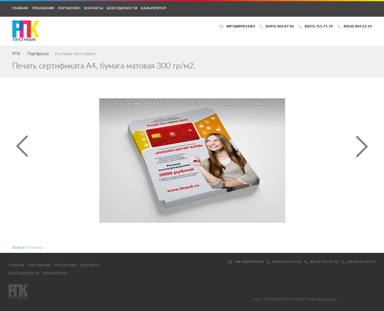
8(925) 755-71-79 (319, 26)
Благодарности (122, 8)
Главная (20, 8)
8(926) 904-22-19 (358, 26)
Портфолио (69, 8)
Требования (43, 8)
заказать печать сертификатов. (245, 103)
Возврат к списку (27, 247)
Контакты (93, 8)
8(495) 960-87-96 (280, 26)
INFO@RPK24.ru (241, 26)
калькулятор (153, 8)
